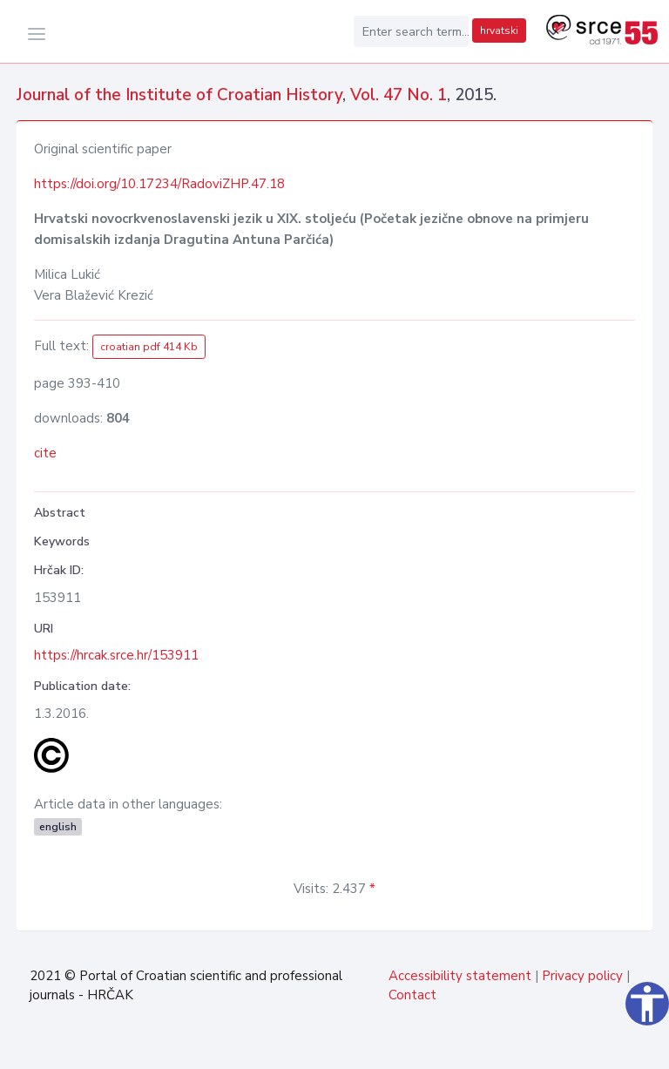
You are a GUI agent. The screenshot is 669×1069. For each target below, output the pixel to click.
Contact (412, 995)
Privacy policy (582, 975)
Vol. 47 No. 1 (398, 95)
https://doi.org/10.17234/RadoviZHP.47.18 (159, 184)
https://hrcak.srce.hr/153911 (116, 655)
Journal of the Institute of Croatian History (179, 95)
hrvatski (499, 30)
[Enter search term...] (411, 31)
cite (45, 453)
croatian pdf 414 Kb (149, 347)
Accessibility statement (460, 975)
